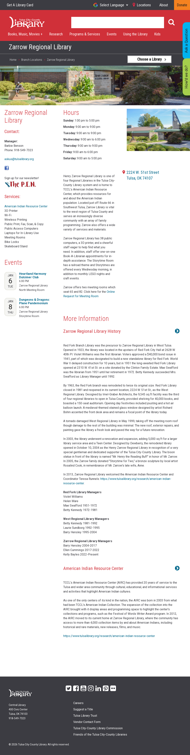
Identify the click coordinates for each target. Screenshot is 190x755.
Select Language (112, 5)
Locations (144, 5)
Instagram (91, 688)
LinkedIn (98, 688)
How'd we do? (186, 77)
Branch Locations (31, 60)
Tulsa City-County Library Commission (98, 728)
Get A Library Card (20, 5)
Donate (182, 5)
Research (56, 34)
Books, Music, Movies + (25, 34)
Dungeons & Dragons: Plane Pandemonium (34, 301)
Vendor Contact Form (87, 722)
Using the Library (135, 34)
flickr (113, 688)
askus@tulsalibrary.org (19, 159)
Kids (157, 34)
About (163, 5)
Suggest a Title (83, 709)
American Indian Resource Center (26, 206)
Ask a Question (186, 41)
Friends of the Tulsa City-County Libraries (100, 734)
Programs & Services (84, 34)
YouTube (83, 688)
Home (13, 18)
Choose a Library (149, 59)
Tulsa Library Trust (85, 715)
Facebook (76, 688)
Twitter (68, 688)
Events (112, 34)
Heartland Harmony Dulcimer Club (32, 275)
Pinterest (106, 688)
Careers (78, 703)
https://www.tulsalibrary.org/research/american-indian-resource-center (109, 636)
